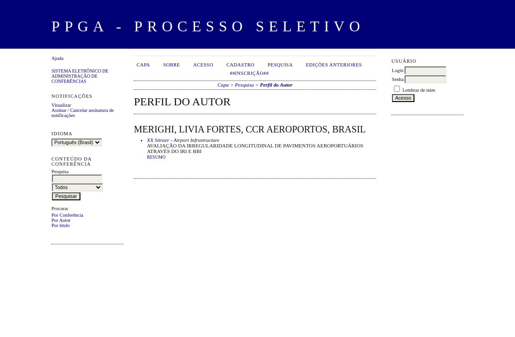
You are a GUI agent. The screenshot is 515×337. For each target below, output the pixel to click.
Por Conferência (67, 215)
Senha (398, 79)
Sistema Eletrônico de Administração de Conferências (80, 76)
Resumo (156, 157)
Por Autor (61, 220)
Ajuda (57, 58)
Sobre (171, 64)
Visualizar (61, 105)
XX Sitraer (158, 140)
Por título (60, 225)
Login (398, 70)
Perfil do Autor (276, 85)
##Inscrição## (249, 73)
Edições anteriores (334, 64)
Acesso (203, 64)
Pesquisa (280, 64)
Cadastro (240, 64)
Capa (143, 64)
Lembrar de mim (418, 90)
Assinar (58, 110)
